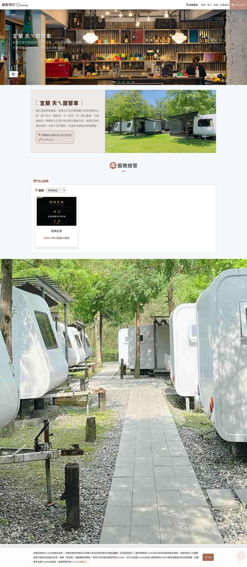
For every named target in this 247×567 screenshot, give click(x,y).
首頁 (203, 4)
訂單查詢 (224, 4)
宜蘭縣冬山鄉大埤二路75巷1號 (56, 134)
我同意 (208, 557)
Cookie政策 (79, 561)
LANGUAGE (240, 4)
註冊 (216, 4)
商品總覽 (41, 181)
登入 (209, 4)
